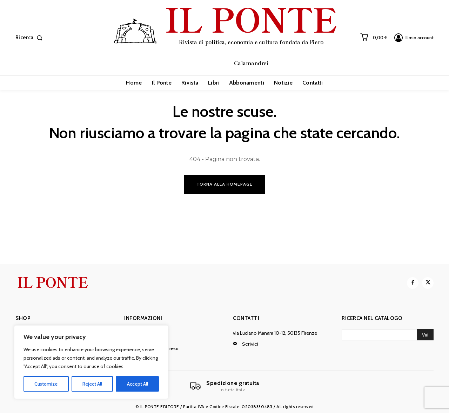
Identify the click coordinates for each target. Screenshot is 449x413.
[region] (91, 362)
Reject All (92, 384)
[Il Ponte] (224, 386)
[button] (30, 38)
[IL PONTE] (225, 37)
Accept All (137, 384)
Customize (46, 384)
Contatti (246, 318)
